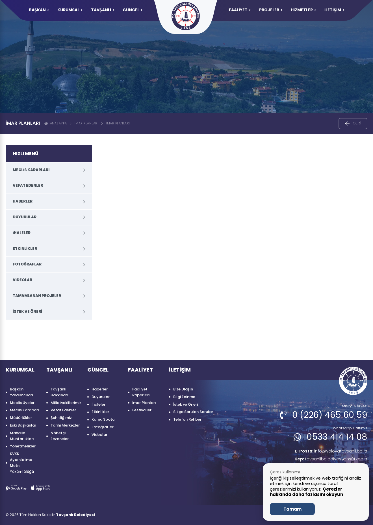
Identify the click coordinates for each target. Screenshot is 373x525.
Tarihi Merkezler (65, 425)
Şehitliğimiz (61, 417)
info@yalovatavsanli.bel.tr (328, 451)
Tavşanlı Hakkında (59, 392)
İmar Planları (87, 123)
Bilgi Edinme (184, 396)
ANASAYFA (55, 123)
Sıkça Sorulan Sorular (193, 411)
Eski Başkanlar (23, 425)
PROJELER (270, 10)
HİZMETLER (303, 10)
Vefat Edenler (28, 185)
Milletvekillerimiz (66, 402)
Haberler (22, 201)
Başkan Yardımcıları (21, 392)
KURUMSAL (70, 10)
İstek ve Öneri (27, 311)
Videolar (22, 280)
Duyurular (24, 217)
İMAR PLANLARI (118, 123)
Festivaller (141, 410)
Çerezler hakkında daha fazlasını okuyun (306, 492)
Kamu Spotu (103, 419)
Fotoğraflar (27, 264)
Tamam (292, 509)
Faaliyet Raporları (141, 392)
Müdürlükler (21, 417)
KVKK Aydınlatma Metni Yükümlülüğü (22, 462)
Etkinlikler (25, 248)
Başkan (39, 10)
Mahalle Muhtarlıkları (22, 435)
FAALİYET (240, 10)
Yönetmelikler (23, 446)
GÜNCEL (132, 10)
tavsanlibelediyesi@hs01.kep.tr (329, 460)
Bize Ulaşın (183, 389)
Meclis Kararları (31, 170)
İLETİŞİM (334, 10)
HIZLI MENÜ (25, 153)
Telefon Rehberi (187, 419)
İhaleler (22, 233)
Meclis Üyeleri (22, 402)
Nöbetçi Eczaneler (60, 435)
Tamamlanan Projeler (37, 295)
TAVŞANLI (102, 10)
